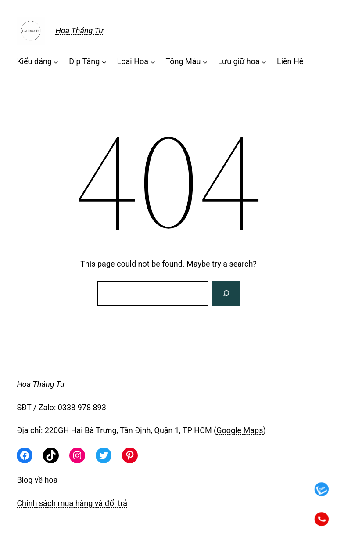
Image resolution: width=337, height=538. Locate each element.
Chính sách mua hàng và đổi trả (72, 503)
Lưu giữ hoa (239, 61)
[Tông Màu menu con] (205, 61)
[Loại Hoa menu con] (153, 61)
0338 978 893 (82, 407)
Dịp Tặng (84, 61)
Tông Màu (183, 61)
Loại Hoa (133, 61)
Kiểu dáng (34, 61)
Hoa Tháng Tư (79, 30)
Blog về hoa (37, 479)
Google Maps (239, 430)
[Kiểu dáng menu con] (56, 61)
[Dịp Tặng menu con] (104, 61)
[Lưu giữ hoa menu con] (264, 61)
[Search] (226, 293)
